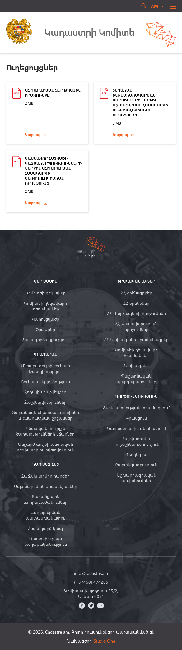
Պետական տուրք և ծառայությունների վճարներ (45, 431)
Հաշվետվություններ (45, 402)
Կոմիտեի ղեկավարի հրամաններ (136, 352)
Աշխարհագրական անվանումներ (136, 477)
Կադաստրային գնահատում (136, 428)
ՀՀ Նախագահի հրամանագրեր (136, 339)
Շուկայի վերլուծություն (45, 381)
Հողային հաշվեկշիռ (45, 392)
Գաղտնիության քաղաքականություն (45, 541)
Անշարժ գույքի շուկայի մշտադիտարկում (45, 368)
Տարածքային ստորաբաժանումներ (45, 499)
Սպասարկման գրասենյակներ (45, 486)
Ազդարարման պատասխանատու (45, 515)
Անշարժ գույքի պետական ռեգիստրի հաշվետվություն (45, 447)
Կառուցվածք (45, 319)
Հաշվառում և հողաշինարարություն (136, 441)
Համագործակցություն (45, 339)
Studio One (104, 641)
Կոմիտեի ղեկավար (45, 293)
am (154, 6)
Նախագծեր (136, 366)
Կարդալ (32, 134)
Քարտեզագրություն (136, 465)
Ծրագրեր (45, 329)
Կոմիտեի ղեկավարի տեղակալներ (45, 306)
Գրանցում (136, 418)
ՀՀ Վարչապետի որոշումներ (136, 313)
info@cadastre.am (91, 573)
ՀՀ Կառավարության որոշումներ (136, 326)
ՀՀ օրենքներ (136, 303)
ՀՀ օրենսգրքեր (136, 293)
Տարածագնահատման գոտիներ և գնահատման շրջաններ (45, 415)
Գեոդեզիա (136, 454)
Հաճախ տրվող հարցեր (45, 476)
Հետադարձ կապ (45, 528)
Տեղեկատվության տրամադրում (136, 408)
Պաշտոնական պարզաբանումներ (136, 378)
